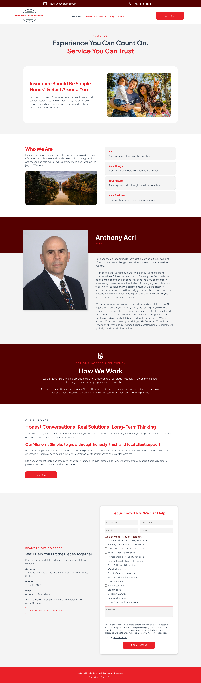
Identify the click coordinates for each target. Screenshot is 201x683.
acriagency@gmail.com (38, 593)
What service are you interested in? (123, 536)
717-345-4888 (33, 584)
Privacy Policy (120, 637)
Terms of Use (106, 677)
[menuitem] (76, 16)
